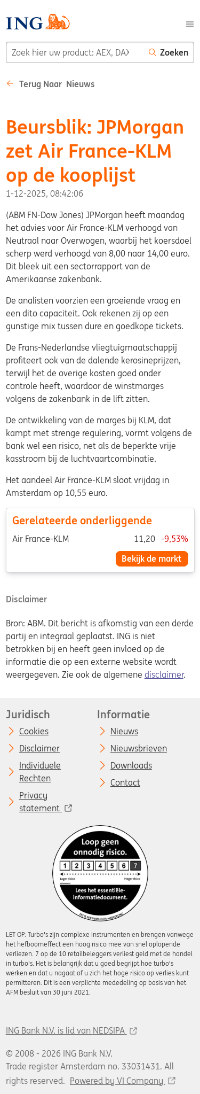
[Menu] (190, 23)
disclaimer (164, 674)
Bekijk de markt (152, 558)
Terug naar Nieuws (50, 84)
